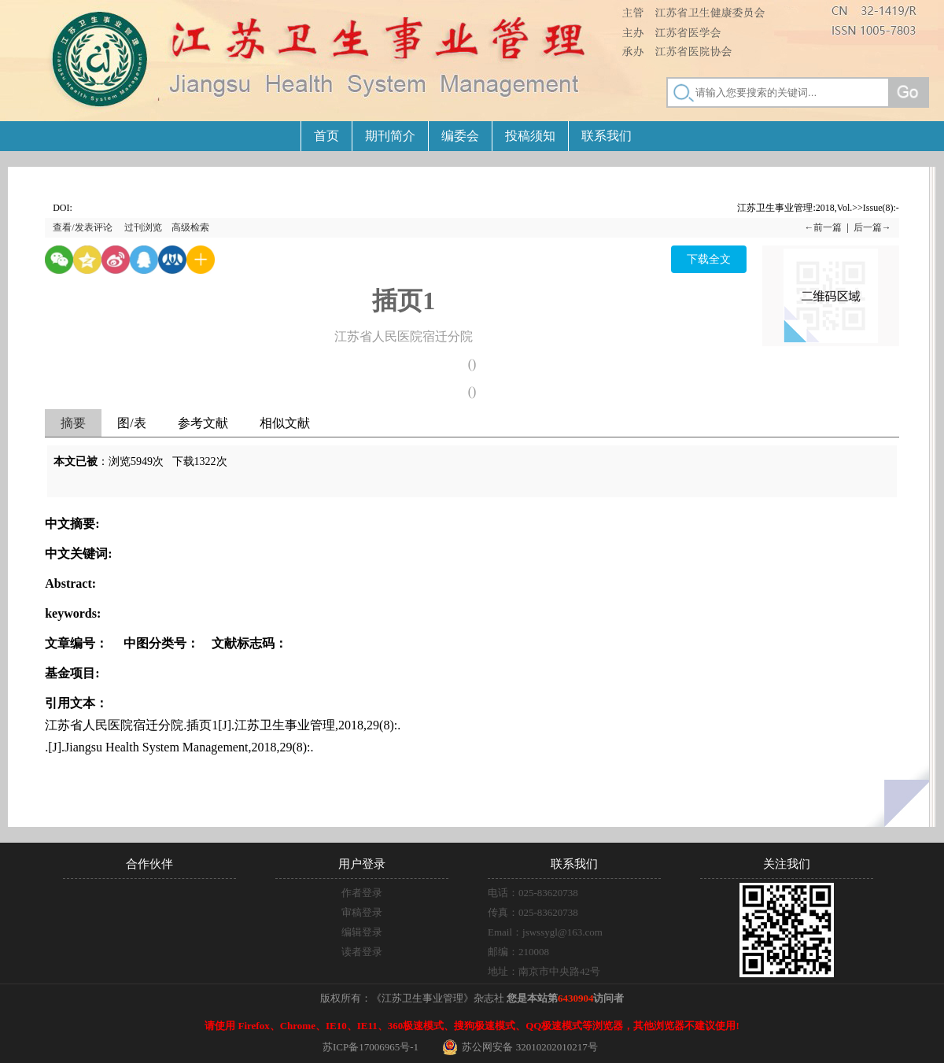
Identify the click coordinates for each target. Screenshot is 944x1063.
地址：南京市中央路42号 (544, 971)
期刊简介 (390, 135)
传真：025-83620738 (533, 912)
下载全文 (709, 259)
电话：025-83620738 (533, 893)
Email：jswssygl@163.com (545, 932)
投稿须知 (530, 135)
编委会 (460, 135)
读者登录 (361, 952)
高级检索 (190, 227)
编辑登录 (361, 932)
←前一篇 (823, 227)
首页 (326, 135)
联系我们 (606, 135)
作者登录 (361, 893)
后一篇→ (872, 227)
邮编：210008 (518, 952)
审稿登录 (361, 912)
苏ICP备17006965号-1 (371, 1047)
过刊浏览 (143, 227)
